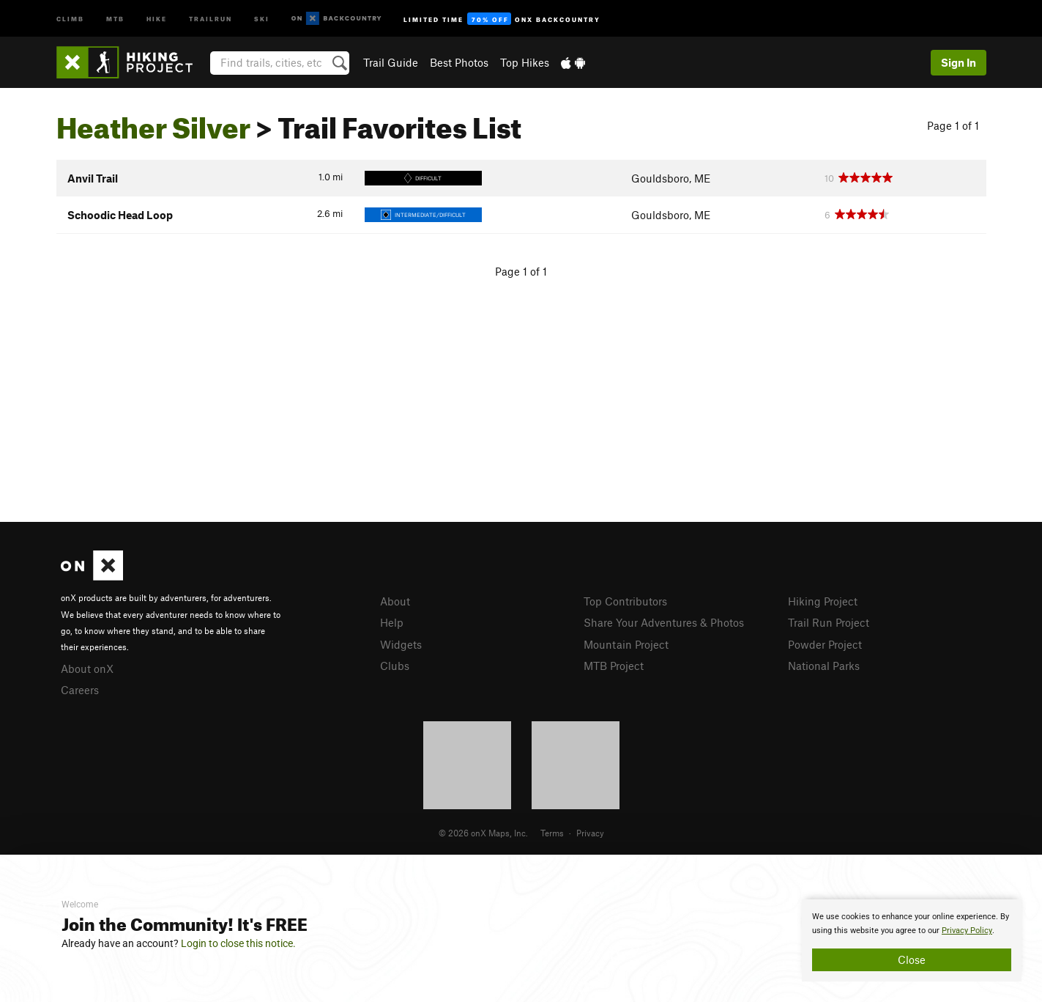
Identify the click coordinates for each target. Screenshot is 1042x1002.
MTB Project (614, 665)
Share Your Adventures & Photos (664, 622)
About (395, 601)
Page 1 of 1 (953, 125)
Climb (70, 18)
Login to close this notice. (238, 943)
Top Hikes (524, 62)
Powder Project (825, 644)
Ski (261, 18)
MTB (115, 18)
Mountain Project (626, 644)
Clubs (394, 665)
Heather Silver (153, 122)
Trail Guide (390, 62)
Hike (156, 18)
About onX (87, 668)
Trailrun (210, 18)
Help (391, 622)
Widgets (401, 644)
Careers (80, 689)
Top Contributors (625, 601)
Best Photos (459, 62)
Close (912, 959)
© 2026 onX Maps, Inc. (483, 833)
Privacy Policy (967, 930)
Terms (552, 833)
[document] (911, 940)
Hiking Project (822, 601)
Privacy (590, 833)
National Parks (824, 665)
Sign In (958, 62)
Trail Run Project (828, 622)
